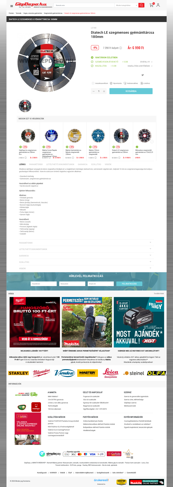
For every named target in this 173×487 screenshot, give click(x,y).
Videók (108, 164)
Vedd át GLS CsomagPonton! (59, 430)
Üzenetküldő (131, 472)
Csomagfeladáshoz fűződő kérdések (137, 421)
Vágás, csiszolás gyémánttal (32, 13)
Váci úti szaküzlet (89, 399)
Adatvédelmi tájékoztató (84, 472)
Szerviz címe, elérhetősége (133, 399)
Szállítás (96, 164)
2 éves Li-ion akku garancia (58, 403)
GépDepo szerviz (130, 403)
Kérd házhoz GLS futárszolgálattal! (61, 426)
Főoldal (11, 13)
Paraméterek (36, 164)
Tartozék (18, 13)
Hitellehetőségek (89, 430)
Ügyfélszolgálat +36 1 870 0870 (95, 409)
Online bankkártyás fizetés (93, 421)
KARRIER (53, 472)
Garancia (82, 164)
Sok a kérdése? (118, 472)
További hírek (159, 293)
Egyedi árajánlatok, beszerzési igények (138, 427)
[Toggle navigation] (11, 6)
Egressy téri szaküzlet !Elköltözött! (96, 403)
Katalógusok (42, 472)
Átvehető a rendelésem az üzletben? (137, 424)
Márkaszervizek (130, 406)
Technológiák (53, 406)
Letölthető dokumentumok (60, 164)
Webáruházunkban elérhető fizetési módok (99, 424)
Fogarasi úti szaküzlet (91, 396)
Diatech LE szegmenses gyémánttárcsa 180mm (79, 13)
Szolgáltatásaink (103, 472)
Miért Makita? (53, 396)
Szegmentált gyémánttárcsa (53, 13)
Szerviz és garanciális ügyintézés (136, 396)
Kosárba (131, 91)
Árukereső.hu (101, 484)
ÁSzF (70, 472)
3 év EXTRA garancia (55, 399)
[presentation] (152, 142)
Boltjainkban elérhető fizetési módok (96, 427)
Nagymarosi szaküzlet (91, 406)
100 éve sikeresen (54, 409)
